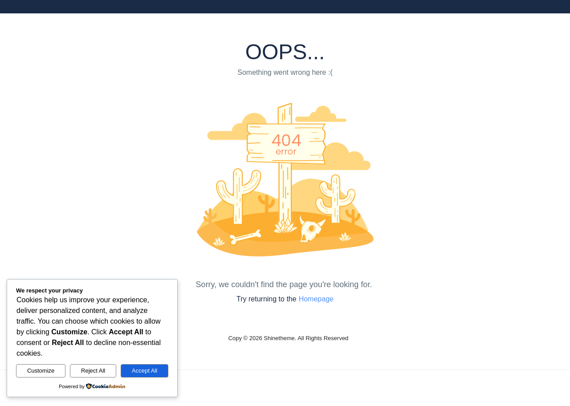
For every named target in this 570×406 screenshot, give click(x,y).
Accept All (144, 370)
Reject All (93, 370)
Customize (40, 370)
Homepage (316, 299)
